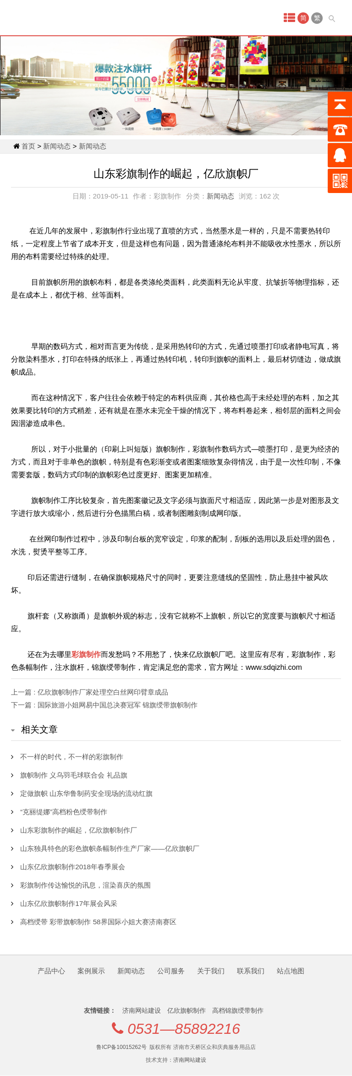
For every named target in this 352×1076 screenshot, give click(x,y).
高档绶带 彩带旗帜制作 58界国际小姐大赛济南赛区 (98, 922)
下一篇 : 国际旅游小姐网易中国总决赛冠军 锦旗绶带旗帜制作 (104, 705)
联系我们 (250, 971)
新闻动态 (57, 146)
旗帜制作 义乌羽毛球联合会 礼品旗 (73, 775)
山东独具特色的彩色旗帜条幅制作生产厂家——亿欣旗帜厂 (109, 848)
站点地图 (290, 971)
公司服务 (171, 971)
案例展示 (91, 971)
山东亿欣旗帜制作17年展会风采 (68, 903)
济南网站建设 (142, 1010)
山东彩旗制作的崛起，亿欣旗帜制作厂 (78, 830)
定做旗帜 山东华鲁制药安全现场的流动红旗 (86, 793)
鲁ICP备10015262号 (121, 1047)
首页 (28, 146)
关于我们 (211, 971)
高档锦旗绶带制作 (238, 1010)
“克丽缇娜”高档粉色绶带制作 (63, 812)
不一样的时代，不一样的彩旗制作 (71, 757)
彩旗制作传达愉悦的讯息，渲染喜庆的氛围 (85, 885)
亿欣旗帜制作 (187, 1010)
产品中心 (51, 971)
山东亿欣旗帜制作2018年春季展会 (72, 867)
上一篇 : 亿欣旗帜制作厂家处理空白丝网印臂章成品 (89, 692)
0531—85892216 (183, 1029)
